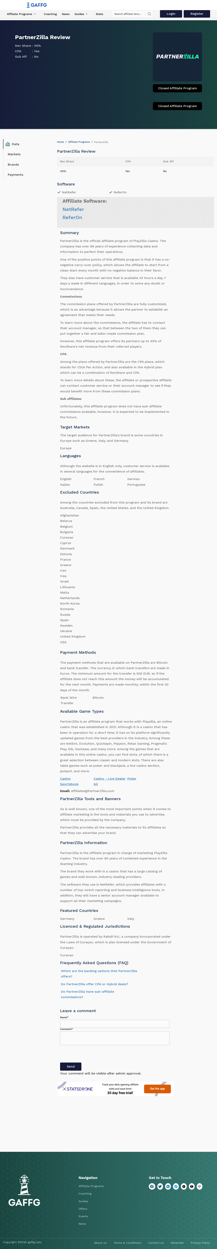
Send (71, 1066)
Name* (64, 1017)
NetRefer (73, 209)
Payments (15, 175)
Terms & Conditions (127, 1242)
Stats (99, 14)
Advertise (177, 1242)
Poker (131, 778)
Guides (79, 14)
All (96, 784)
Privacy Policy (200, 1242)
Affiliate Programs (19, 14)
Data (12, 144)
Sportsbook (69, 784)
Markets (14, 154)
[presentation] (91, 1055)
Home (60, 142)
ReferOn (72, 217)
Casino (65, 778)
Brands (13, 164)
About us (100, 1242)
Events (83, 1216)
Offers (83, 1208)
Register (196, 14)
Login (171, 14)
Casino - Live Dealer (110, 778)
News (65, 14)
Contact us (156, 1242)
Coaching (50, 14)
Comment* (66, 1029)
